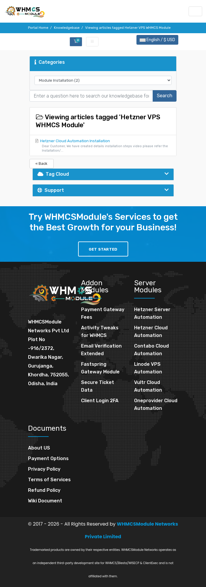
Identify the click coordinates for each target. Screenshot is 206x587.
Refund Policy (44, 490)
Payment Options (48, 458)
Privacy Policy (44, 469)
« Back (41, 163)
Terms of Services (49, 479)
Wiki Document (45, 501)
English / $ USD (157, 39)
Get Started (103, 249)
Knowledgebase (67, 28)
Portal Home (38, 28)
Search (164, 95)
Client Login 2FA (99, 400)
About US (39, 448)
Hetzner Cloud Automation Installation (103, 146)
